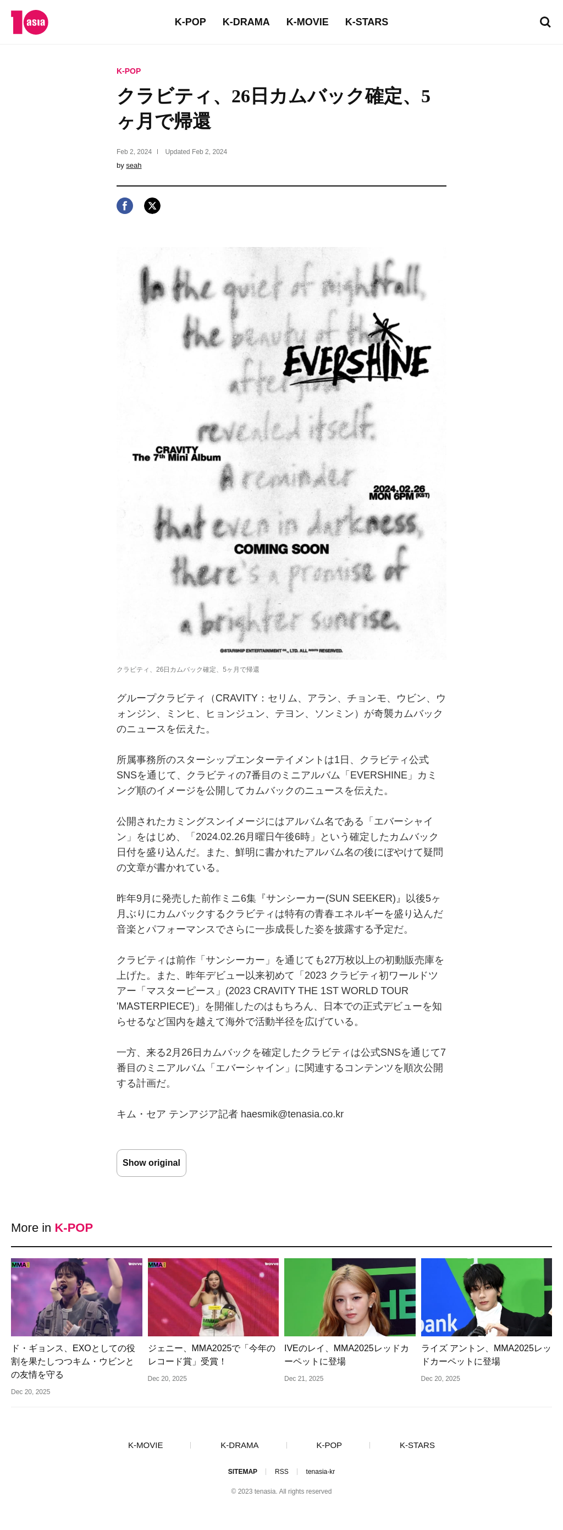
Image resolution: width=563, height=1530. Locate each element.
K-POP (190, 22)
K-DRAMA (246, 22)
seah (133, 165)
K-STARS (367, 22)
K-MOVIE (307, 22)
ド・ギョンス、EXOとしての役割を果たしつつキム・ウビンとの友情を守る (73, 1361)
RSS (282, 1472)
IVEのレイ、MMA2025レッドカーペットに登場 (346, 1354)
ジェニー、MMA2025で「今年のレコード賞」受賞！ (212, 1354)
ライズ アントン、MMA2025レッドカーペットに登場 (486, 1354)
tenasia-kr (320, 1472)
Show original (151, 1162)
